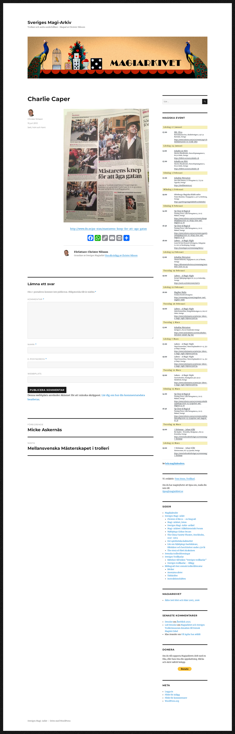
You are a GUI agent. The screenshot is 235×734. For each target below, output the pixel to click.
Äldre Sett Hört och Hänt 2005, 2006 (182, 600)
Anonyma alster (175, 572)
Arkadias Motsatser (182, 178)
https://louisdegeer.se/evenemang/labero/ (188, 248)
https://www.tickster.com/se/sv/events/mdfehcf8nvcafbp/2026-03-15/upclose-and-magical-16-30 (190, 418)
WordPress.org (172, 701)
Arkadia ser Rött (181, 151)
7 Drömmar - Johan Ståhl (184, 430)
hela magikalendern (174, 463)
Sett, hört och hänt (37, 127)
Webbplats (35, 373)
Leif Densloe (171, 625)
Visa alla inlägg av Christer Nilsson (121, 255)
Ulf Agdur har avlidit (191, 634)
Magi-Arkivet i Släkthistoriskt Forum (185, 528)
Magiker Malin (180, 292)
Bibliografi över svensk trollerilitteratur (183, 566)
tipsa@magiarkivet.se (172, 491)
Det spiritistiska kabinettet (180, 541)
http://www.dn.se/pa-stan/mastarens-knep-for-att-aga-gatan (108, 228)
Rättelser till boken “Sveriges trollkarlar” (187, 560)
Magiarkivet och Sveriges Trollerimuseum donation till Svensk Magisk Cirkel (185, 628)
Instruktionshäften (176, 579)
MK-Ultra (178, 132)
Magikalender (171, 513)
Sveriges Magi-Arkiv (49, 22)
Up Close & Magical (182, 211)
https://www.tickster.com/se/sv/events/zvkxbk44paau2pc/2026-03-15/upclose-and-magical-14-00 (190, 404)
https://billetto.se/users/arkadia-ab (186, 158)
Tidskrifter (172, 575)
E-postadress (37, 359)
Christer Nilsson (35, 119)
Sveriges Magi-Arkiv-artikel (180, 525)
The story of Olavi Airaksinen (181, 550)
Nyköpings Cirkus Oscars (179, 531)
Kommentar (36, 299)
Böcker (170, 569)
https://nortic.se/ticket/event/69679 (187, 283)
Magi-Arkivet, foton (177, 522)
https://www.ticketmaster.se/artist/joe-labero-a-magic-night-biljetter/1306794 (190, 317)
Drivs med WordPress (60, 721)
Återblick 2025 (184, 622)
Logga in (169, 691)
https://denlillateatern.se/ (183, 185)
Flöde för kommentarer (176, 698)
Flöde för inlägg (172, 694)
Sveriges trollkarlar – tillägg (180, 563)
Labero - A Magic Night (184, 241)
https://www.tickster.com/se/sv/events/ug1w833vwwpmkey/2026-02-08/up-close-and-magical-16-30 (190, 235)
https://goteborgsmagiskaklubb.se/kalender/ (190, 202)
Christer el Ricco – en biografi (181, 519)
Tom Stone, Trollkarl (185, 479)
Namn (32, 344)
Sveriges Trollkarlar (174, 557)
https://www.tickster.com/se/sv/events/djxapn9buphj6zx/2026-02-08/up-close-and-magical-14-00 (190, 221)
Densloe (169, 622)
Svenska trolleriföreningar (177, 553)
